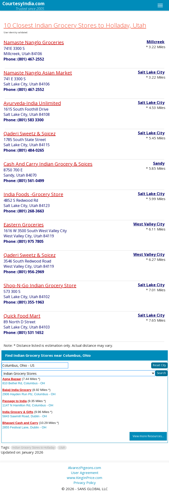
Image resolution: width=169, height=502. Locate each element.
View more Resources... (148, 436)
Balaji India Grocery (16, 390)
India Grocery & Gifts (17, 412)
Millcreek (155, 41)
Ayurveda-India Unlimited (32, 103)
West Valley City (148, 224)
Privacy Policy (84, 482)
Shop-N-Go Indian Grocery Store (40, 285)
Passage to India (14, 401)
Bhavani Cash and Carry (20, 423)
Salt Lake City (151, 72)
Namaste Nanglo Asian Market (38, 73)
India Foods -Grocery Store (33, 194)
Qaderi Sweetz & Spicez (30, 133)
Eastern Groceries (24, 224)
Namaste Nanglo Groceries (34, 42)
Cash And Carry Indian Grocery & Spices (48, 164)
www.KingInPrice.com (84, 477)
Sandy (158, 163)
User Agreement (84, 472)
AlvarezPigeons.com (84, 467)
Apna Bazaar (11, 379)
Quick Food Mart (22, 316)
